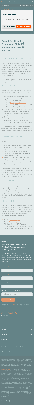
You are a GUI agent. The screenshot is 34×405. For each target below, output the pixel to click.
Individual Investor (9, 26)
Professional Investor (23, 26)
